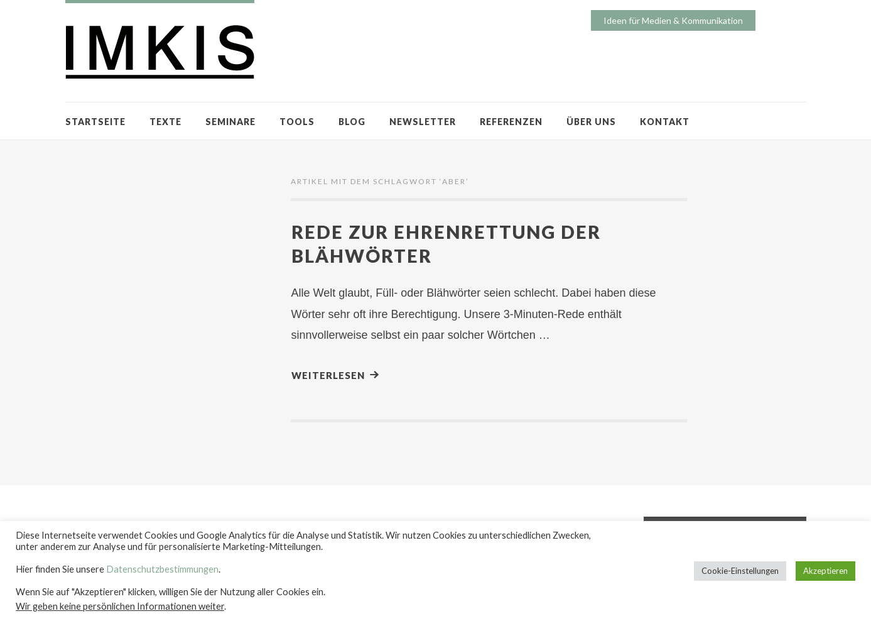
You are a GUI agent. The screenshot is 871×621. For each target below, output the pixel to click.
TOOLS (297, 121)
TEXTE (165, 121)
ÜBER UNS (591, 121)
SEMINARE (230, 121)
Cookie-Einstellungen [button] (740, 571)
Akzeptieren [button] (825, 571)
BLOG (351, 121)
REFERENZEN (511, 121)
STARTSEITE (95, 121)
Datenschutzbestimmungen (162, 569)
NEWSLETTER (422, 121)
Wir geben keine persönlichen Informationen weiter (120, 606)
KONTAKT (665, 121)
